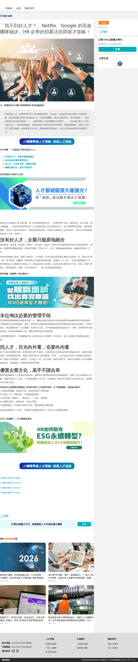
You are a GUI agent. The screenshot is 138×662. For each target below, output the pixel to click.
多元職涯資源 (51, 652)
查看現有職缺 (51, 644)
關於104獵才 (113, 644)
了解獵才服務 (82, 644)
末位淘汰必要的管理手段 (16, 160)
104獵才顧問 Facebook (10, 482)
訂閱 (117, 49)
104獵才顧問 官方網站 (10, 478)
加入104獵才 (113, 648)
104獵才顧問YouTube (10, 492)
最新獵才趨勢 (82, 648)
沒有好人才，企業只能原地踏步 (19, 156)
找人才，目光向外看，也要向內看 (20, 163)
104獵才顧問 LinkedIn (10, 487)
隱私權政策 (6, 660)
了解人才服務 (51, 648)
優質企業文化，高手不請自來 (18, 167)
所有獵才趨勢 (6, 16)
